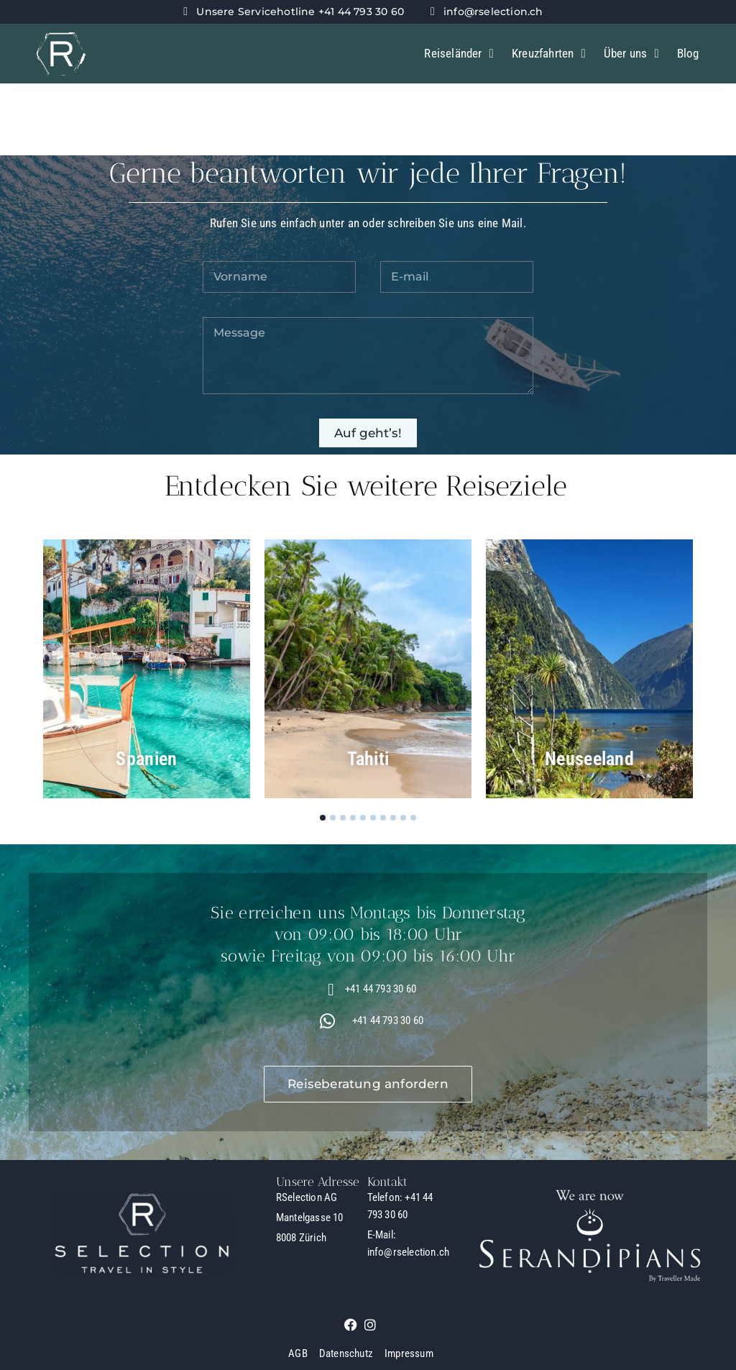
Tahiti (368, 759)
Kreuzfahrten (549, 53)
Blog (688, 53)
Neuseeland (589, 759)
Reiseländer (459, 53)
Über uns (631, 53)
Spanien (146, 759)
